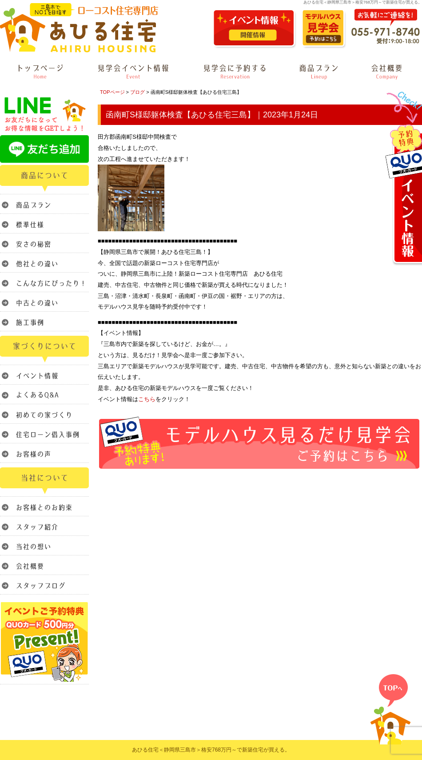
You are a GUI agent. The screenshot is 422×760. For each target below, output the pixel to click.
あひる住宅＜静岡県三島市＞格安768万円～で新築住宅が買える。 (211, 750)
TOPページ (112, 92)
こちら (146, 399)
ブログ (137, 92)
